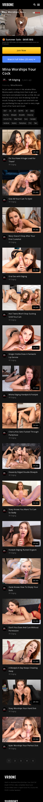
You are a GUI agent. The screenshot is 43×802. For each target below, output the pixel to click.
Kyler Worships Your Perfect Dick (23, 745)
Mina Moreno (16, 85)
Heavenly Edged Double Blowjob (23, 472)
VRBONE (8, 4)
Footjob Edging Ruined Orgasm (22, 550)
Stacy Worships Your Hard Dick (22, 708)
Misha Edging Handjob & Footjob (23, 394)
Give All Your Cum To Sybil (20, 199)
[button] (34, 5)
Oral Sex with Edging (18, 276)
